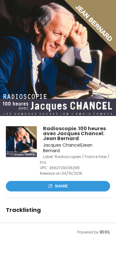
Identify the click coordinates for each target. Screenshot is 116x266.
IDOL (105, 232)
